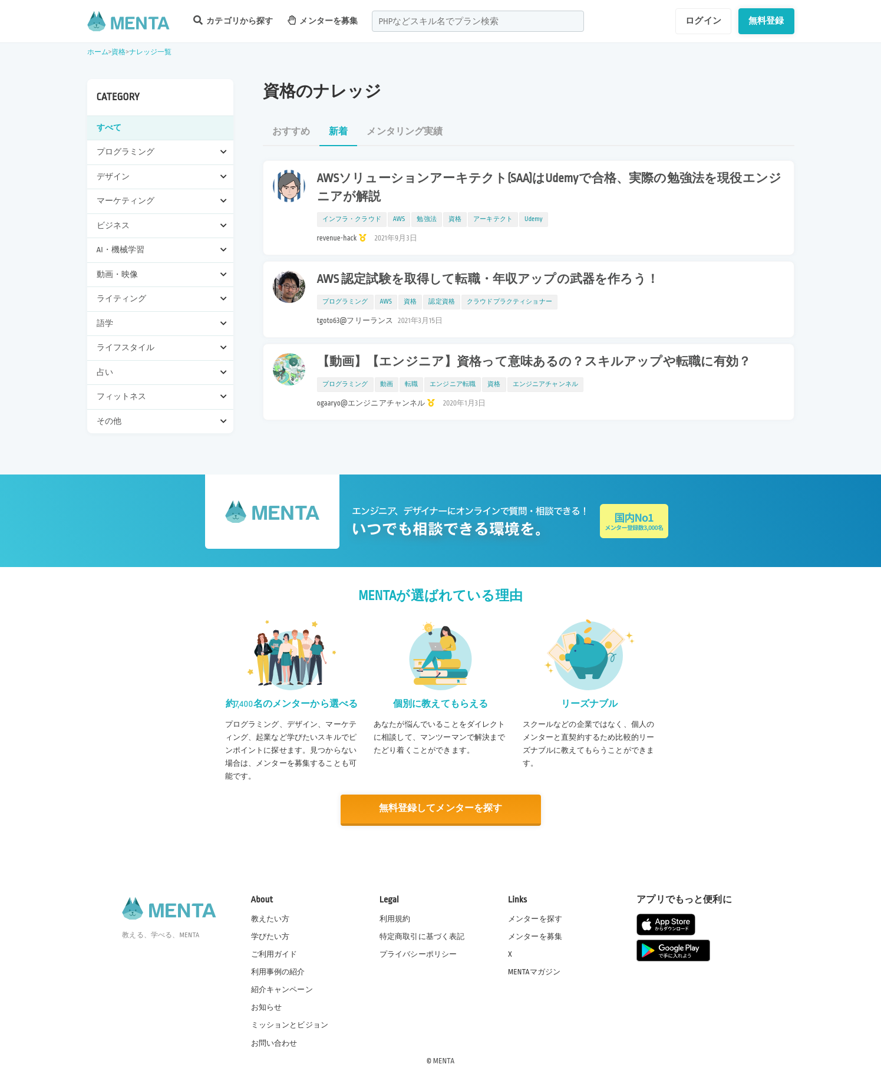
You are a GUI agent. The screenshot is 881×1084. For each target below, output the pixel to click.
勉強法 (426, 219)
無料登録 (766, 20)
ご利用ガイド (274, 954)
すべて (109, 127)
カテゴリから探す (233, 20)
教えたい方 (270, 918)
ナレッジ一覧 (150, 52)
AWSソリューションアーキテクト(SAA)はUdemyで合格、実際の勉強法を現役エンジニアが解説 (549, 187)
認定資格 (441, 301)
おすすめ (291, 132)
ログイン (703, 20)
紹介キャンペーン (282, 989)
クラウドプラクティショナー (509, 301)
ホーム (97, 52)
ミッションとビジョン (290, 1024)
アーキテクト (493, 219)
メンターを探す (535, 918)
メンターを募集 (323, 20)
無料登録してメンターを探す (441, 808)
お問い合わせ (274, 1042)
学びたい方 (270, 936)
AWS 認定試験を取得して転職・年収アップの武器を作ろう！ (494, 279)
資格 (118, 52)
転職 (411, 384)
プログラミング (345, 301)
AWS (399, 219)
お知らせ (266, 1007)
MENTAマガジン (534, 971)
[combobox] (478, 21)
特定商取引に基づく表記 (422, 936)
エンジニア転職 (453, 384)
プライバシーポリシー (418, 954)
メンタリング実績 (405, 132)
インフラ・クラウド (351, 219)
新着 (338, 132)
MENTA (444, 1060)
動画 (386, 384)
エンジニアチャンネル (546, 384)
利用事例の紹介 (278, 971)
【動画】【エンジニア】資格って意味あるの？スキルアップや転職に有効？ (534, 361)
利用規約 (395, 918)
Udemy (533, 219)
